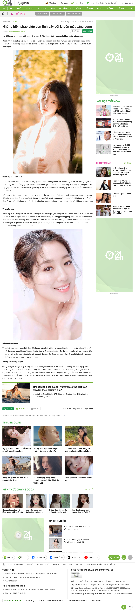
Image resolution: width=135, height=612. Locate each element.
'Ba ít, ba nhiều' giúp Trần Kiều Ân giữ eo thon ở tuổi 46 (76, 540)
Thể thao (120, 8)
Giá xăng (64, 3)
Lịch (90, 3)
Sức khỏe (89, 8)
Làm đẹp (15, 22)
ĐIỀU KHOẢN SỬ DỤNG (78, 601)
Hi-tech (100, 8)
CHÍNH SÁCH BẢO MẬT (56, 601)
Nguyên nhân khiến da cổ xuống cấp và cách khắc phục (16, 449)
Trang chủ (6, 22)
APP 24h (9, 557)
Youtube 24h (91, 557)
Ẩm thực (79, 564)
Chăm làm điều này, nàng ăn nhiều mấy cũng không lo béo (78, 449)
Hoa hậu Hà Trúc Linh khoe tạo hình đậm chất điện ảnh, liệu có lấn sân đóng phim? (122, 210)
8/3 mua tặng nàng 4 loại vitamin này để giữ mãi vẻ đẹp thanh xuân (47, 480)
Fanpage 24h (38, 557)
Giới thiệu (30, 601)
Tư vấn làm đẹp (57, 14)
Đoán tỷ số (77, 3)
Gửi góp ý (22, 409)
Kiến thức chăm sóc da (17, 32)
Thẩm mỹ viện (42, 14)
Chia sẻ (89, 31)
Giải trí (52, 8)
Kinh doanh (41, 8)
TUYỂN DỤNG (95, 601)
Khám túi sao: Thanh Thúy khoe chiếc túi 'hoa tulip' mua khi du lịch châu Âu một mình (122, 171)
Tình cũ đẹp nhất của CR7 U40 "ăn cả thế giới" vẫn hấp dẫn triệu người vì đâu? (60, 388)
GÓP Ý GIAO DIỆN (7, 609)
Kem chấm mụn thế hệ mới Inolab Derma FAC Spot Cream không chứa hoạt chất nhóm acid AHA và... (123, 149)
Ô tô (130, 8)
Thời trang (103, 163)
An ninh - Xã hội (43, 564)
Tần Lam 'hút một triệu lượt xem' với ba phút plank (77, 528)
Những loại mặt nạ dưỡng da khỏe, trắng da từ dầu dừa (46, 449)
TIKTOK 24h (74, 557)
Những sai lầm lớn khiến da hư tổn (78, 479)
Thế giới (110, 8)
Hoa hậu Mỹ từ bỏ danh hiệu (122, 195)
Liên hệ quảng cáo (12, 601)
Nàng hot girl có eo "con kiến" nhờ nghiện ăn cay (15, 479)
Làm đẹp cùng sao (74, 14)
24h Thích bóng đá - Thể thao (70, 8)
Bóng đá (29, 8)
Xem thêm (87, 489)
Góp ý (41, 601)
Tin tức (19, 8)
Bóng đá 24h (56, 557)
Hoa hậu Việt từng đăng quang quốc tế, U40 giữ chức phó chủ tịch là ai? (122, 183)
